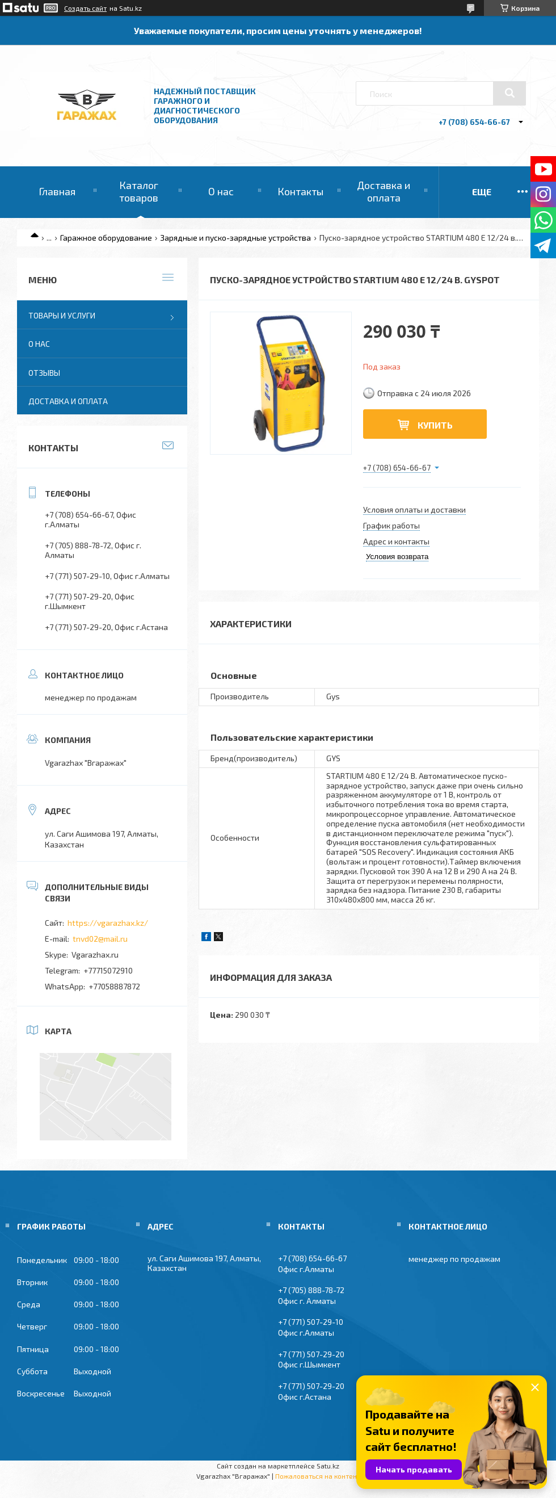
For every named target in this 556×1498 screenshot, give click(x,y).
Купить (435, 424)
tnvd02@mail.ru (100, 938)
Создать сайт (85, 8)
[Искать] (509, 93)
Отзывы (44, 372)
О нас (221, 191)
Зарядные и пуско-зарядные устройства (235, 237)
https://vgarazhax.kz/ (108, 923)
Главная (57, 191)
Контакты (300, 191)
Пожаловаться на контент (317, 1476)
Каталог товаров (138, 191)
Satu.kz (328, 1466)
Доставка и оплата (383, 191)
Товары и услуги (61, 315)
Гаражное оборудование (106, 237)
